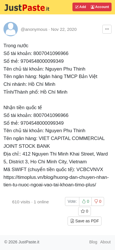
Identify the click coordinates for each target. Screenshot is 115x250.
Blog (93, 242)
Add (80, 7)
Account (100, 7)
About (105, 242)
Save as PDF (84, 221)
